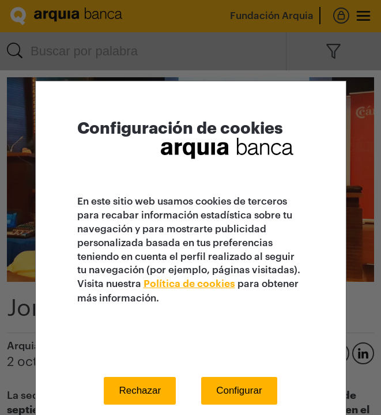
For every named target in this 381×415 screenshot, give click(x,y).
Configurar (239, 390)
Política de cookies (189, 284)
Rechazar (140, 390)
